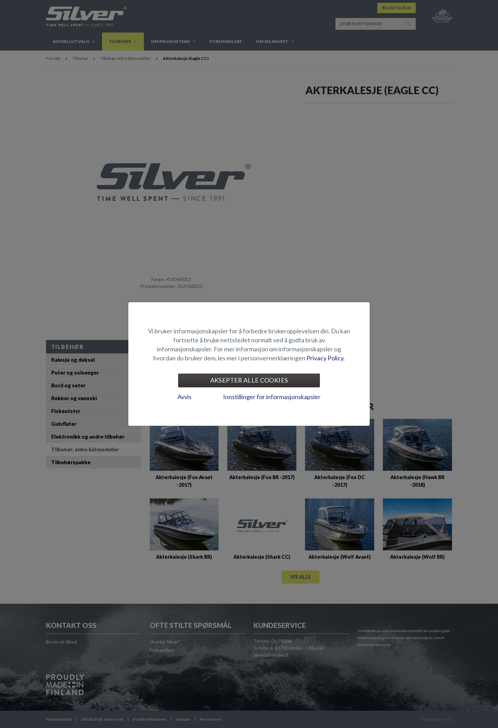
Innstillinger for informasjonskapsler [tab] (272, 397)
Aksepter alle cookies (249, 380)
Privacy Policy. (325, 358)
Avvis (184, 397)
